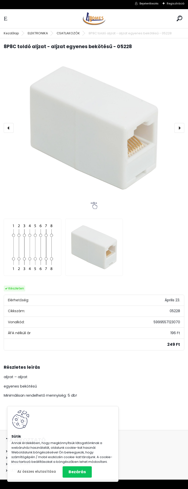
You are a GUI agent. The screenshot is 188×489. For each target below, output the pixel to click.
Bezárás (77, 472)
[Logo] (94, 18)
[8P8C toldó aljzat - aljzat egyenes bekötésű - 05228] (94, 128)
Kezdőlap (11, 33)
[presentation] (9, 128)
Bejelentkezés (149, 3)
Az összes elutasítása (36, 471)
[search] (179, 18)
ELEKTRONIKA (38, 33)
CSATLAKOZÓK (68, 33)
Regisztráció (175, 3)
